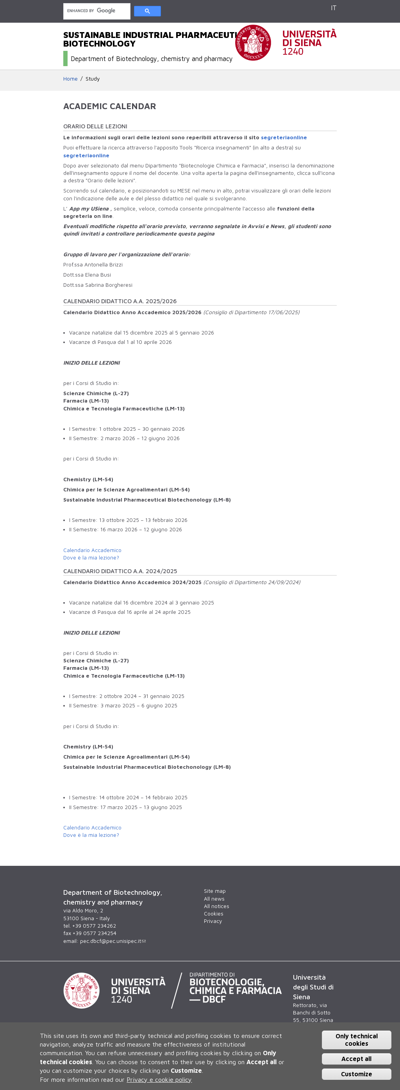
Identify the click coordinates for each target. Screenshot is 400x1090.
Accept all (356, 1058)
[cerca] (96, 10)
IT (334, 7)
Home (70, 79)
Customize (356, 1073)
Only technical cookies (357, 1039)
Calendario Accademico (92, 550)
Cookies (213, 913)
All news (214, 899)
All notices (216, 906)
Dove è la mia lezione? (91, 557)
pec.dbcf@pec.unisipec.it (113, 941)
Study (93, 79)
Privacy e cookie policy (159, 1079)
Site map (215, 891)
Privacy (213, 921)
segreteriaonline (284, 137)
